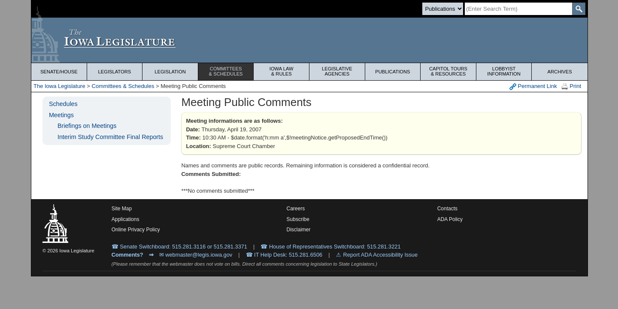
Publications (392, 71)
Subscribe (298, 219)
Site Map (122, 209)
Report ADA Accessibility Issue (380, 254)
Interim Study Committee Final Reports (110, 136)
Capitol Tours (448, 71)
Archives (560, 71)
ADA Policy (450, 219)
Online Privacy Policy (136, 230)
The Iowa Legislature (59, 86)
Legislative (337, 71)
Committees (226, 71)
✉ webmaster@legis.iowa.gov (196, 254)
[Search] (518, 9)
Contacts (447, 209)
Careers (296, 209)
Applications (125, 219)
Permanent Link (533, 86)
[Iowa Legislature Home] (309, 40)
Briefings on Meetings (87, 125)
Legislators (114, 71)
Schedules (63, 103)
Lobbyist (504, 71)
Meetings (61, 115)
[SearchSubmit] (578, 9)
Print (571, 86)
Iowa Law (281, 71)
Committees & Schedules (123, 86)
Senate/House (59, 71)
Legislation (170, 71)
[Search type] (442, 9)
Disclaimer (299, 230)
